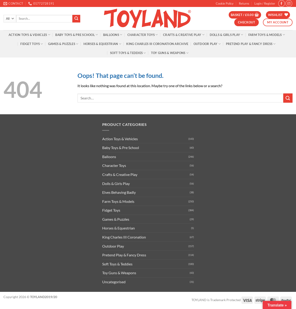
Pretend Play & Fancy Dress (251, 44)
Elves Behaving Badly (119, 192)
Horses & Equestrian (102, 44)
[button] (264, 3)
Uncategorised (114, 282)
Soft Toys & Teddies (128, 53)
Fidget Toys (31, 44)
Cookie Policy (225, 3)
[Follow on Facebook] (281, 3)
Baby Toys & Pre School (76, 34)
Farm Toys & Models (266, 34)
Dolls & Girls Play (226, 34)
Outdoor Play (207, 44)
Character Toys (142, 34)
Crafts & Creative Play (183, 34)
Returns (244, 3)
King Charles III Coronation (124, 237)
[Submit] (76, 19)
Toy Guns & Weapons (169, 53)
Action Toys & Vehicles (29, 34)
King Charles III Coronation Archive (157, 44)
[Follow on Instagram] (288, 3)
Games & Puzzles (63, 44)
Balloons (112, 34)
